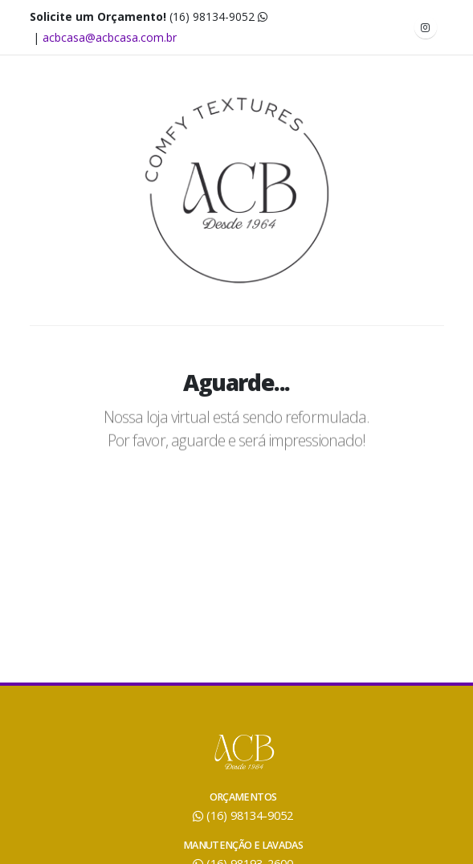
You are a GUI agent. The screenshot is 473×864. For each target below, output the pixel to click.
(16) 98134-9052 (218, 16)
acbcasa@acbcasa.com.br (110, 37)
